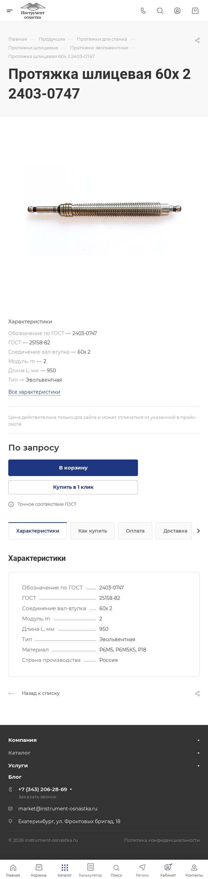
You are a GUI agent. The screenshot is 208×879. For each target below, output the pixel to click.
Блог (15, 777)
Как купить (92, 531)
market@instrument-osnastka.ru (57, 809)
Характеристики (37, 531)
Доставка (175, 531)
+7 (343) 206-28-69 (42, 789)
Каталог (19, 752)
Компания (22, 740)
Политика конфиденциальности (162, 840)
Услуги (18, 765)
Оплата (135, 531)
